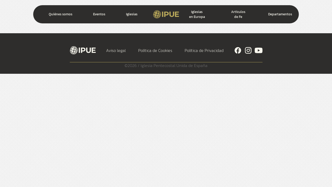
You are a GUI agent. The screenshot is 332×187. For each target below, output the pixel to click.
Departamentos (280, 14)
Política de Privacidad (204, 50)
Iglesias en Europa (197, 14)
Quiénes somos (60, 14)
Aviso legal (116, 50)
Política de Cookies (155, 50)
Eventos (99, 14)
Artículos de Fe (238, 14)
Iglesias (131, 14)
